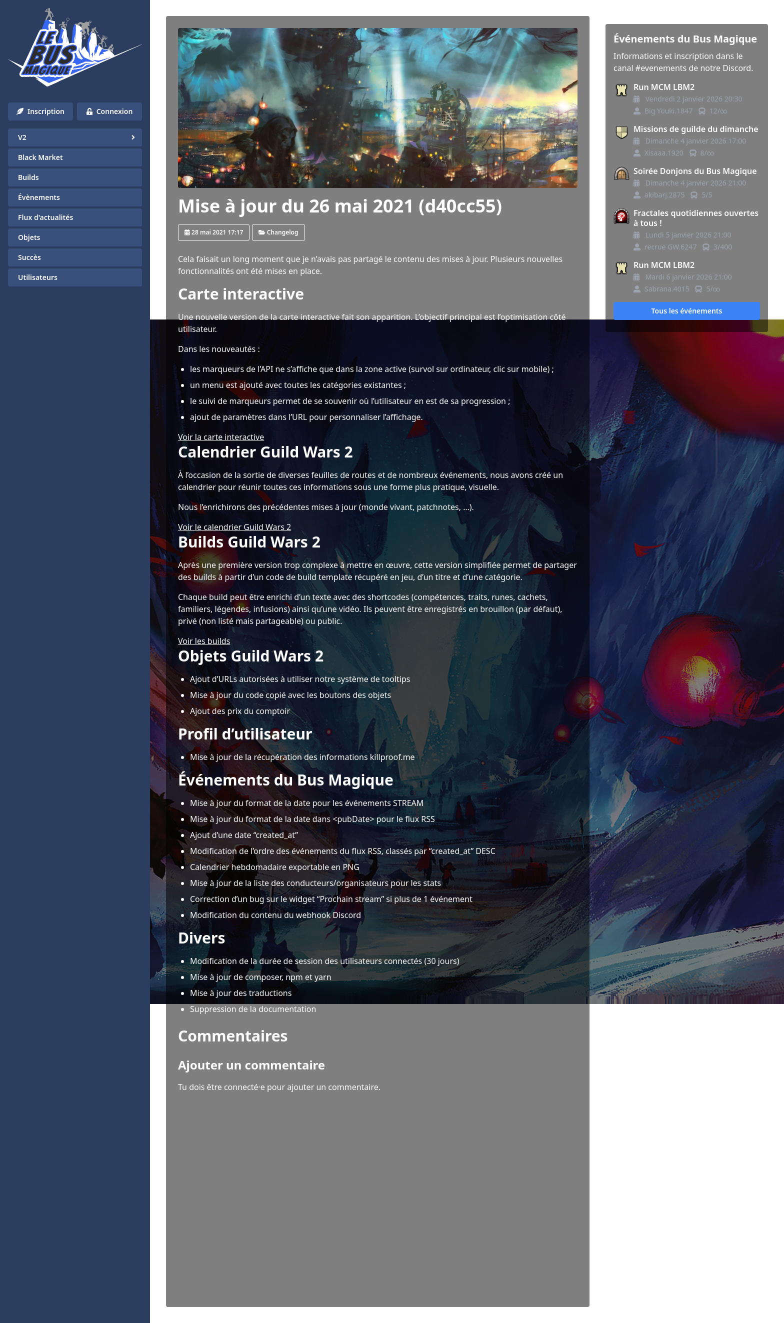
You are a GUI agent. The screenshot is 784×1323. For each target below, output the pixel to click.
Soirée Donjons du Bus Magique (695, 171)
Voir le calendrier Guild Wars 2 (234, 527)
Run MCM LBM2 (664, 87)
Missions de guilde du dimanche (696, 129)
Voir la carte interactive (221, 437)
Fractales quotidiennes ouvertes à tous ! (696, 218)
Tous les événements (687, 311)
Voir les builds (204, 641)
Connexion (109, 111)
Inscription (40, 111)
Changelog (278, 232)
